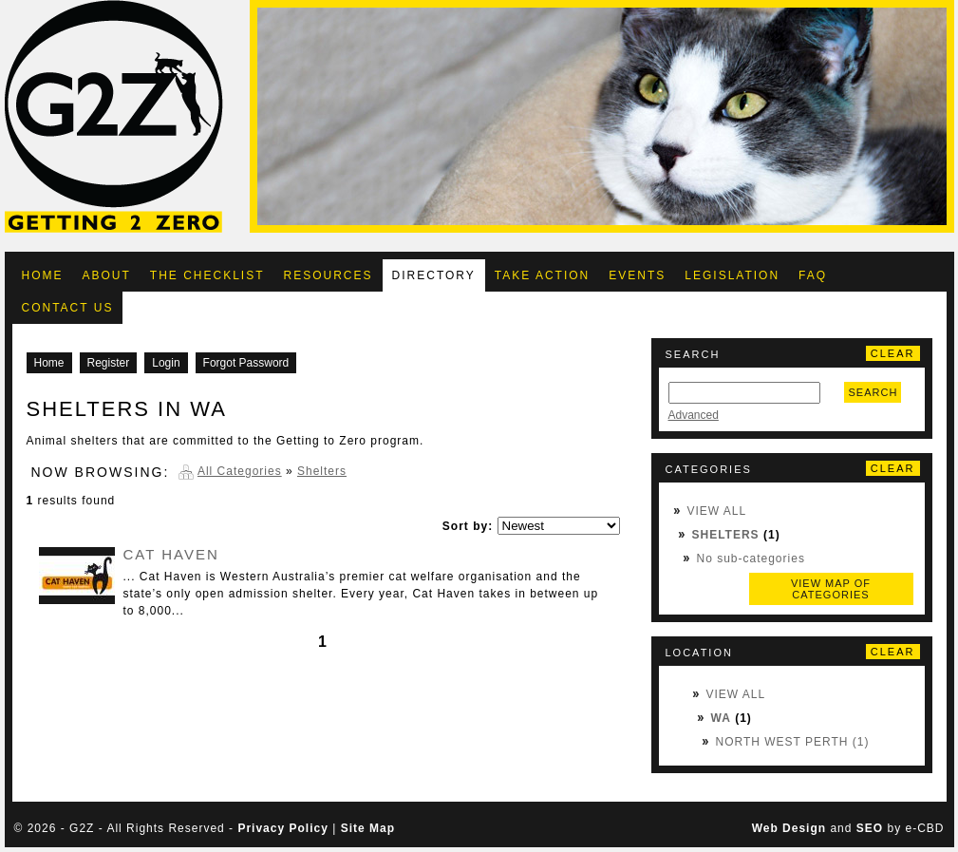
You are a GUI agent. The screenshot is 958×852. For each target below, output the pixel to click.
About (107, 275)
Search (873, 392)
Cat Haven (171, 554)
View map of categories (831, 588)
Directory (434, 275)
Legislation (732, 275)
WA (721, 718)
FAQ (812, 275)
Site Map (368, 828)
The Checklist (207, 275)
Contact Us (68, 307)
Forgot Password (246, 362)
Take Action (542, 275)
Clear (893, 353)
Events (637, 275)
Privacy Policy (282, 828)
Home (43, 275)
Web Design (789, 828)
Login (165, 362)
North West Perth (782, 741)
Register (108, 362)
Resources (328, 275)
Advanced (693, 415)
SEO (869, 828)
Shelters (726, 534)
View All (717, 511)
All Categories (239, 471)
